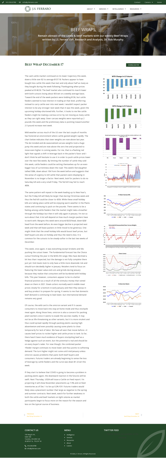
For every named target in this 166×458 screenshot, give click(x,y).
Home (159, 2)
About (91, 9)
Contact (137, 2)
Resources (135, 9)
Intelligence (119, 9)
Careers (149, 2)
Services (103, 9)
